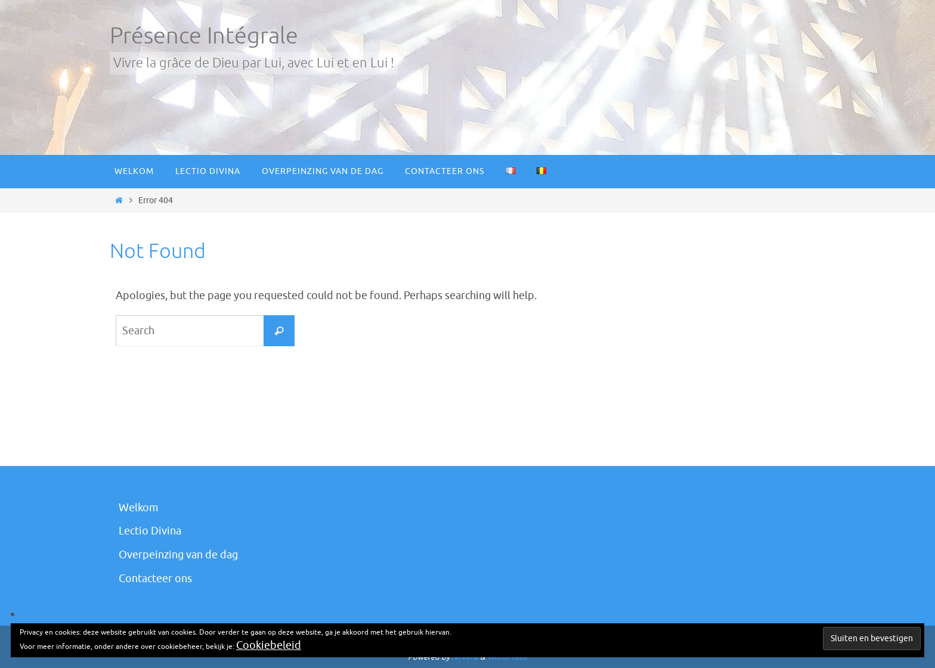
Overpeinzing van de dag (178, 554)
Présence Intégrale (204, 36)
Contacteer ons (155, 578)
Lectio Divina (150, 530)
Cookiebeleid (268, 645)
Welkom (139, 507)
